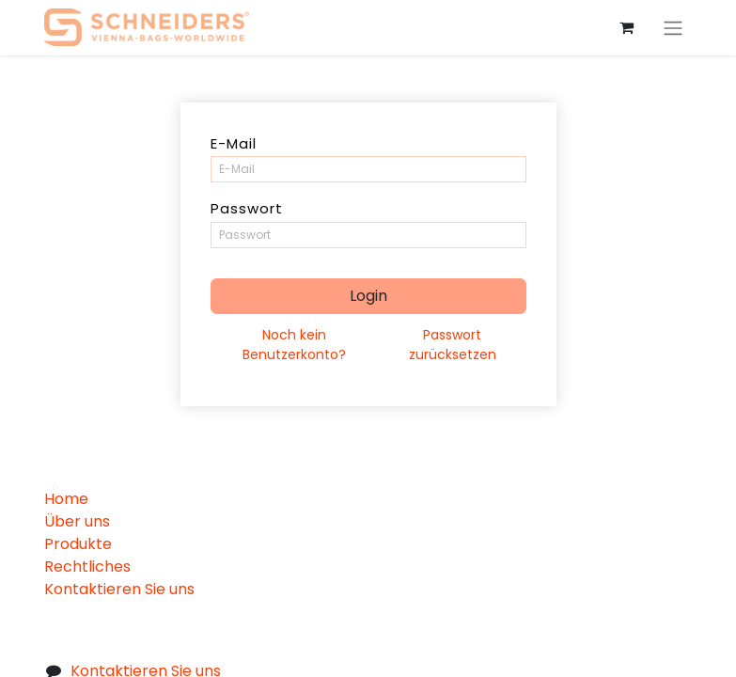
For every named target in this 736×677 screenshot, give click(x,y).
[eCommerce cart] (627, 27)
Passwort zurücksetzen (452, 344)
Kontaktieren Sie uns (119, 589)
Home (66, 499)
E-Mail (234, 143)
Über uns (77, 521)
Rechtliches (87, 566)
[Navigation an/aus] (673, 28)
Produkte (78, 544)
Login (368, 296)
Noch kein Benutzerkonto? (294, 344)
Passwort (247, 208)
